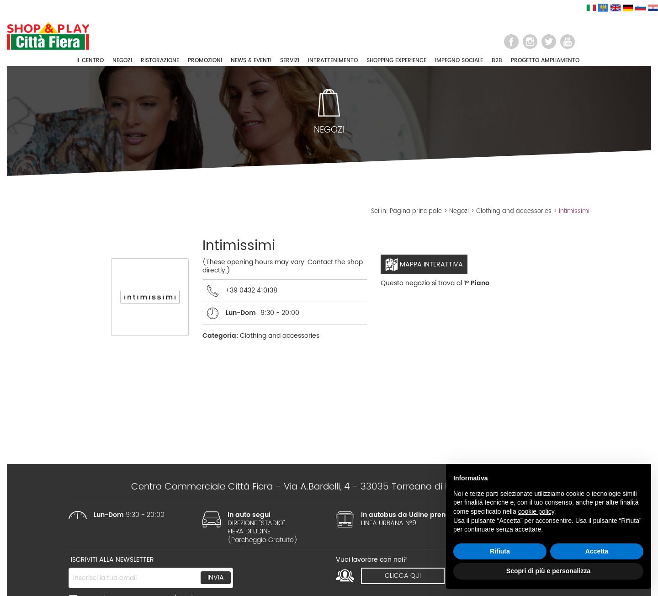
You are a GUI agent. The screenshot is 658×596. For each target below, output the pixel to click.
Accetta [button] (597, 551)
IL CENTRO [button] (90, 60)
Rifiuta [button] (500, 551)
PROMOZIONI (205, 60)
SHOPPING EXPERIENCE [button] (396, 60)
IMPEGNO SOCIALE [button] (459, 60)
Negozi (459, 211)
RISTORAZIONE (160, 60)
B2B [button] (497, 60)
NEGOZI (122, 60)
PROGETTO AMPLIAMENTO (545, 60)
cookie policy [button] (536, 511)
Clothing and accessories (514, 211)
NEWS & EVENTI (251, 60)
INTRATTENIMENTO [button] (333, 60)
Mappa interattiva (424, 264)
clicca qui (403, 575)
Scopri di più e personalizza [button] (548, 571)
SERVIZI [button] (289, 60)
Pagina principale (416, 211)
